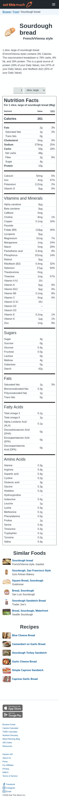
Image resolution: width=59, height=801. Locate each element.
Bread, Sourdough (23, 590)
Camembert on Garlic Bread (28, 644)
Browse (7, 12)
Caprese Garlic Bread (25, 679)
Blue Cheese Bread (23, 635)
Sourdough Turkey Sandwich (29, 653)
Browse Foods (9, 724)
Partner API (8, 754)
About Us (7, 758)
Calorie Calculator (11, 728)
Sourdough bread (36, 29)
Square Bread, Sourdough (27, 580)
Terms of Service (10, 776)
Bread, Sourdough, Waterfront (30, 610)
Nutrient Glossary (10, 735)
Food (16, 12)
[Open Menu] (53, 4)
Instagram (9, 787)
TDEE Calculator (10, 732)
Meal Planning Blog (11, 739)
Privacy (6, 769)
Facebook (9, 784)
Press (5, 761)
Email (7, 791)
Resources (7, 746)
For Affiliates (8, 765)
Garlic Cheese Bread (24, 662)
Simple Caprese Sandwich (27, 670)
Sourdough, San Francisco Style (31, 570)
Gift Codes (7, 742)
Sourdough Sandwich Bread (29, 600)
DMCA (5, 772)
